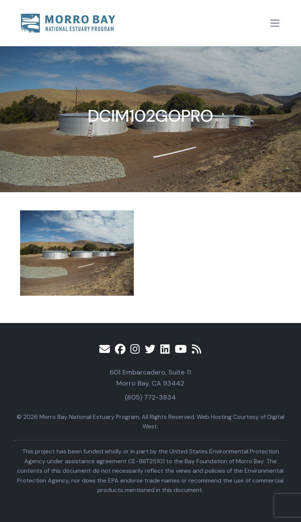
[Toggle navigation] (275, 23)
